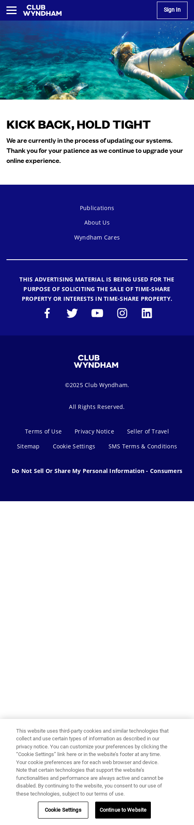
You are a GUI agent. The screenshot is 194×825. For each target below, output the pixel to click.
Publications (97, 208)
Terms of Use (43, 431)
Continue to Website (123, 810)
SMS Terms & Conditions (142, 446)
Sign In (172, 9)
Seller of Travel (148, 431)
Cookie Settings (74, 446)
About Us (97, 222)
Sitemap (28, 446)
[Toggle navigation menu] (11, 10)
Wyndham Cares (97, 237)
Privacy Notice (94, 431)
